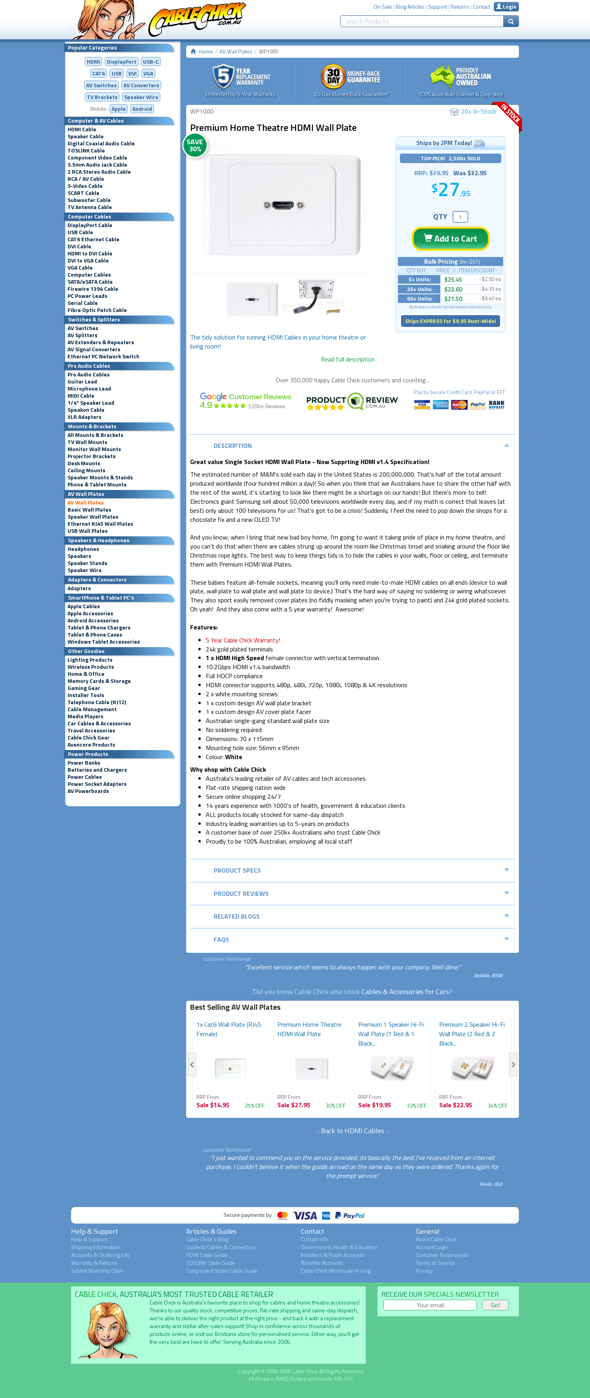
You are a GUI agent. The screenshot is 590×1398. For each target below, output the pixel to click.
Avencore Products (91, 744)
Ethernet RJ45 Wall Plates (100, 523)
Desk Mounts (84, 463)
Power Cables (85, 776)
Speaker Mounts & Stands (100, 477)
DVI (132, 73)
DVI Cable (79, 246)
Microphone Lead (89, 388)
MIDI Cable (81, 395)
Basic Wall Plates (89, 509)
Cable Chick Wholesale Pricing (335, 1270)
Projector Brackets (91, 456)
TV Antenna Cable (90, 207)
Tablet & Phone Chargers (99, 627)
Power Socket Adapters (97, 783)
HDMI (93, 61)
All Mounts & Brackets (95, 434)
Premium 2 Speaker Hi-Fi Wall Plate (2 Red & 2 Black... (472, 1034)
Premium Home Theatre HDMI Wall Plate (309, 1029)
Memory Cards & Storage (99, 680)
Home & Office (86, 673)
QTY (440, 216)
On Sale (383, 6)
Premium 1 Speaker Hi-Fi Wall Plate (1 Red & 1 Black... (391, 1034)
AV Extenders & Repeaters (101, 342)
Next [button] (513, 1064)
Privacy (424, 1270)
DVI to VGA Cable (88, 260)
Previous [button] (192, 1064)
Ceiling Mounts (86, 470)
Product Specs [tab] (361, 870)
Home (206, 51)
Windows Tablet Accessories (104, 641)
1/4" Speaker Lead (91, 402)
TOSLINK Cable (86, 150)
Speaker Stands (87, 563)
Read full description (348, 359)
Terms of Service (435, 1263)
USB (117, 73)
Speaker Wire (141, 97)
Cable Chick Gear (89, 737)
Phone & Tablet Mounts (97, 484)
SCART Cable (83, 192)
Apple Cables (84, 606)
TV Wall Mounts (87, 442)
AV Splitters (82, 335)
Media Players (85, 716)
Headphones (83, 548)
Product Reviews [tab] (361, 893)
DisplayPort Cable (90, 225)
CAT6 (98, 73)
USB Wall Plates (88, 530)
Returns (460, 6)
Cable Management (92, 709)
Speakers (79, 556)
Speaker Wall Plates (93, 516)
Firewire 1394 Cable (93, 288)
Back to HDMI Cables (352, 1130)
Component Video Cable (97, 157)
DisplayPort (121, 61)
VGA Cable (80, 267)
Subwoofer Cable (89, 200)
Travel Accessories (91, 730)
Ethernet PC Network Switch (103, 356)
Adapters (79, 588)
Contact (481, 6)
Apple (119, 109)
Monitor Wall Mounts (94, 449)
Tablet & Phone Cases (95, 634)
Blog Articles (410, 6)
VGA (148, 73)
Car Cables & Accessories (99, 723)
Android (142, 109)
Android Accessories (93, 620)
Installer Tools (86, 695)
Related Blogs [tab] (361, 916)
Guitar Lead (82, 381)
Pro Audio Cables (89, 374)
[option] (282, 205)
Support (437, 6)
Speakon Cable (86, 409)
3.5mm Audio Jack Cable (97, 164)
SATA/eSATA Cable (90, 281)
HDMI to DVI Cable (90, 253)
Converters (141, 85)
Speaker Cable (86, 136)
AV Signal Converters (94, 349)
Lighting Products (90, 659)
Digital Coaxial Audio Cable (101, 143)
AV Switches (101, 85)
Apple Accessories (90, 613)
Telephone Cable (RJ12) (97, 702)
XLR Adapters (84, 416)
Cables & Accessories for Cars (405, 991)
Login (506, 6)
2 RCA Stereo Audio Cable (99, 171)
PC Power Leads (87, 295)
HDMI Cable (82, 129)
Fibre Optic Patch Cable (97, 310)
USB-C (151, 61)
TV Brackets (102, 97)
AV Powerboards (88, 790)
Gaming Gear (84, 688)
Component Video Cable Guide (222, 1270)
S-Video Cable (85, 185)
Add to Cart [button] (450, 238)
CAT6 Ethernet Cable (93, 239)
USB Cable (80, 232)
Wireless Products (91, 666)
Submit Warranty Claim (97, 1270)
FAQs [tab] (361, 939)
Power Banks (84, 762)
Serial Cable (83, 302)
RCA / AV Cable (86, 178)
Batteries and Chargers (97, 769)
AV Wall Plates (86, 502)
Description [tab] (361, 445)
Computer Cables (89, 274)
